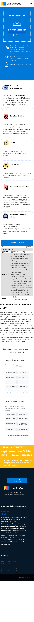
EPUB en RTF (11, 429)
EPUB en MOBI (10, 419)
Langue (9, 570)
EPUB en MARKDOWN (23, 424)
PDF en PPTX (23, 377)
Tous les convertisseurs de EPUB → (18, 436)
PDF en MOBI (11, 386)
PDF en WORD (10, 372)
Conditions (5, 512)
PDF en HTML (23, 382)
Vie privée (4, 514)
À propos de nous (7, 563)
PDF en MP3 (23, 386)
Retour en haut (24, 578)
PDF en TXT (10, 382)
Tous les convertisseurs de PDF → (18, 393)
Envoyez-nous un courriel (10, 561)
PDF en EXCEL (10, 377)
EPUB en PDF (11, 414)
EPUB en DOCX (23, 414)
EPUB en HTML (10, 423)
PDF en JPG (23, 372)
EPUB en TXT (23, 419)
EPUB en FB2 (23, 429)
